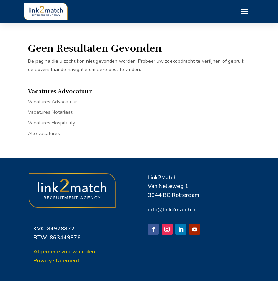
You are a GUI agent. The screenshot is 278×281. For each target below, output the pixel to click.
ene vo (59, 251)
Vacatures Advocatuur (52, 102)
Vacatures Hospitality (51, 123)
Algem (42, 251)
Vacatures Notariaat (50, 112)
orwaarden (81, 251)
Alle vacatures (44, 133)
